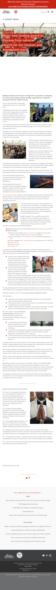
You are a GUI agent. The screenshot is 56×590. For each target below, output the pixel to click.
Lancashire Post (13, 246)
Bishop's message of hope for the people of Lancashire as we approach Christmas (28, 526)
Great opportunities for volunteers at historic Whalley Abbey (28, 530)
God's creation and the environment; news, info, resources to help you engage (28, 500)
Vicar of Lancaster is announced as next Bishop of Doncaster (28, 537)
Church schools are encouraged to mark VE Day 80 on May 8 (28, 541)
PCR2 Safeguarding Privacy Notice (28, 504)
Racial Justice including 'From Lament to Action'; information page (28, 515)
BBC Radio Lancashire (27, 240)
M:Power (46, 211)
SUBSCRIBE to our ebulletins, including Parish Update (28, 507)
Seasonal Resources (28, 511)
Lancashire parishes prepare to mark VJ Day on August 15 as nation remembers (28, 534)
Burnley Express (13, 242)
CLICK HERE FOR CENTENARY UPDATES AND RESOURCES (28, 6)
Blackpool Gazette (14, 244)
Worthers (31, 570)
